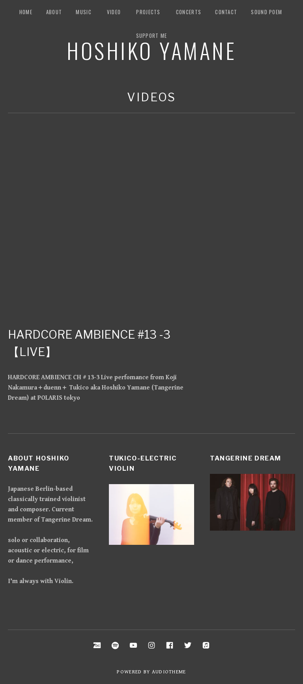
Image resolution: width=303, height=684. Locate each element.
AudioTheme (169, 672)
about (54, 12)
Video (114, 12)
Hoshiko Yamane (151, 50)
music (84, 12)
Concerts (188, 12)
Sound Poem (266, 12)
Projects (148, 12)
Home (25, 12)
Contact (226, 12)
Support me (151, 35)
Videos (151, 97)
